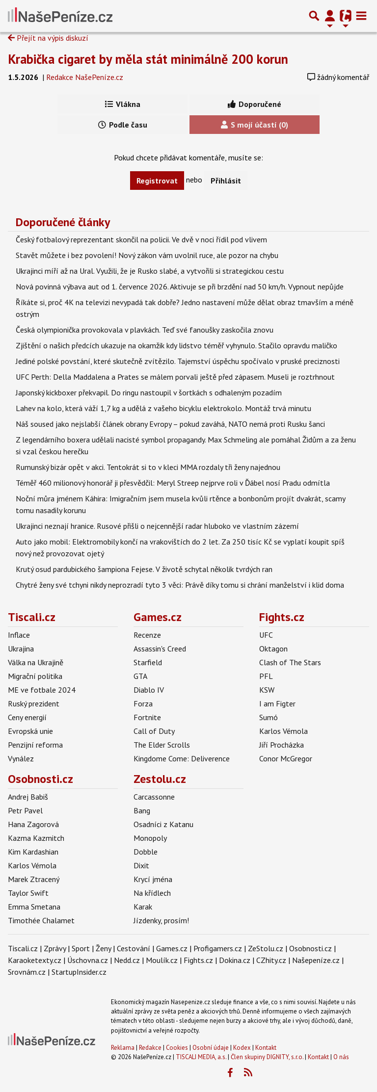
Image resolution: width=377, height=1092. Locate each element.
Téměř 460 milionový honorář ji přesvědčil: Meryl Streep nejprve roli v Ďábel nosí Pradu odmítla (173, 483)
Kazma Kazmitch (36, 838)
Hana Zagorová (33, 824)
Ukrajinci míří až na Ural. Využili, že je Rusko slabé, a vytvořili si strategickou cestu (150, 271)
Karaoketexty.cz (34, 960)
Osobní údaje (210, 1047)
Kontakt (265, 1047)
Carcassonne (154, 797)
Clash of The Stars (290, 662)
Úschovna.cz (87, 960)
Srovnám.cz (27, 972)
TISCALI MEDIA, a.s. (201, 1057)
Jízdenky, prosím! (161, 920)
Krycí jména (153, 879)
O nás (341, 1057)
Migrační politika (35, 676)
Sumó (268, 717)
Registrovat (157, 180)
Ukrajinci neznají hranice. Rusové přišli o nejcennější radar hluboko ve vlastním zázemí (157, 526)
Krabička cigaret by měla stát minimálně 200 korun (148, 59)
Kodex (242, 1047)
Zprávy (55, 948)
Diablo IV (149, 690)
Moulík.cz (162, 960)
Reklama (123, 1047)
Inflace (19, 635)
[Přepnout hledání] (314, 15)
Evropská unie (30, 731)
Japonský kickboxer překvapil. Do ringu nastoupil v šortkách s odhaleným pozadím (149, 392)
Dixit (141, 865)
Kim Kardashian (33, 852)
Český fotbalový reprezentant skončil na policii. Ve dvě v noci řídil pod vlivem (141, 239)
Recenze (147, 635)
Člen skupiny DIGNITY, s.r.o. (267, 1057)
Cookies (177, 1047)
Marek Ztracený (33, 879)
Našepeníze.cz (316, 960)
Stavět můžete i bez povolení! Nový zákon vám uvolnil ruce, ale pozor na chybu (147, 255)
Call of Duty (154, 731)
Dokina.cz (234, 960)
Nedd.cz (127, 960)
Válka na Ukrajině (35, 662)
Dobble (146, 852)
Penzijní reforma (35, 745)
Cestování (133, 948)
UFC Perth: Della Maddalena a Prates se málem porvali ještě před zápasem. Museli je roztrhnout (175, 377)
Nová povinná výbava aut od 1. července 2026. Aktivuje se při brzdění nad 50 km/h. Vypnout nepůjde (180, 286)
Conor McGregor (285, 758)
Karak (143, 906)
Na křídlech (152, 893)
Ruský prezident (33, 703)
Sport (81, 948)
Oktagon (273, 648)
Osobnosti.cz (40, 778)
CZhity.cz (271, 960)
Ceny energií (27, 717)
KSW (266, 690)
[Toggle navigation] (361, 15)
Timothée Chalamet (41, 920)
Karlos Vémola (283, 731)
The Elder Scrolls (162, 745)
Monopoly (150, 838)
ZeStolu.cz (265, 948)
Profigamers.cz (217, 948)
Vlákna (122, 104)
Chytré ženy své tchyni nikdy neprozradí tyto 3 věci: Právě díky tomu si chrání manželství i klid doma (180, 585)
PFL (266, 676)
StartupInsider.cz (79, 972)
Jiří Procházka (281, 745)
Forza (143, 703)
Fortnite (147, 717)
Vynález (21, 758)
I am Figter (277, 703)
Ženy (103, 948)
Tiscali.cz (31, 616)
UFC (266, 635)
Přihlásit (226, 180)
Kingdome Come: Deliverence (182, 758)
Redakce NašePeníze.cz (84, 77)
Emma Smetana (34, 906)
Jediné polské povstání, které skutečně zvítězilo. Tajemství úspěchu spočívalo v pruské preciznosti (178, 361)
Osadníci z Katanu (163, 824)
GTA (140, 676)
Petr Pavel (25, 810)
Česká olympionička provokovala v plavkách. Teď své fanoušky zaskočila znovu (144, 330)
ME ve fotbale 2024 (42, 690)
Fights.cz (281, 616)
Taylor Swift (28, 893)
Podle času (122, 125)
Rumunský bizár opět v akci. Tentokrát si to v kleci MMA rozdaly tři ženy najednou (148, 467)
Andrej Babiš (28, 797)
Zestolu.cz (160, 778)
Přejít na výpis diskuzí (48, 38)
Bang (142, 810)
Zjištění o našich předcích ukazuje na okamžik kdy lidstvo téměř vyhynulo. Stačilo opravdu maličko (176, 345)
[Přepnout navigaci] (330, 15)
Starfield (148, 662)
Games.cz (158, 616)
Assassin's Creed (160, 648)
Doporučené (254, 104)
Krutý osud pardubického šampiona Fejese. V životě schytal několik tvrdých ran (144, 569)
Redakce (150, 1047)
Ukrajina (21, 648)
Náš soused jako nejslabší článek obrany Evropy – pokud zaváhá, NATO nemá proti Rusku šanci (170, 424)
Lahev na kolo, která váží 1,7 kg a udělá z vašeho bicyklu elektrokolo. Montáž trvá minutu (163, 408)
